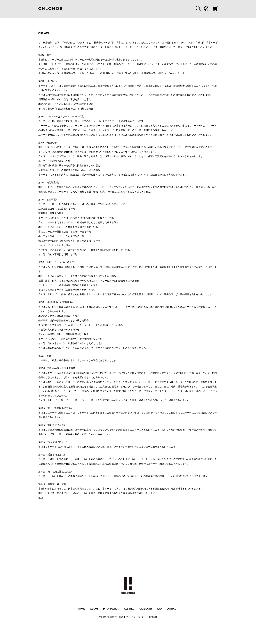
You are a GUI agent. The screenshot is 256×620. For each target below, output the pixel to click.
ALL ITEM (129, 608)
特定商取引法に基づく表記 (111, 617)
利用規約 (153, 617)
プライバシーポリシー (136, 617)
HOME (81, 608)
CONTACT (172, 608)
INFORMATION (111, 608)
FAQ (159, 608)
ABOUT (94, 608)
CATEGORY (145, 608)
